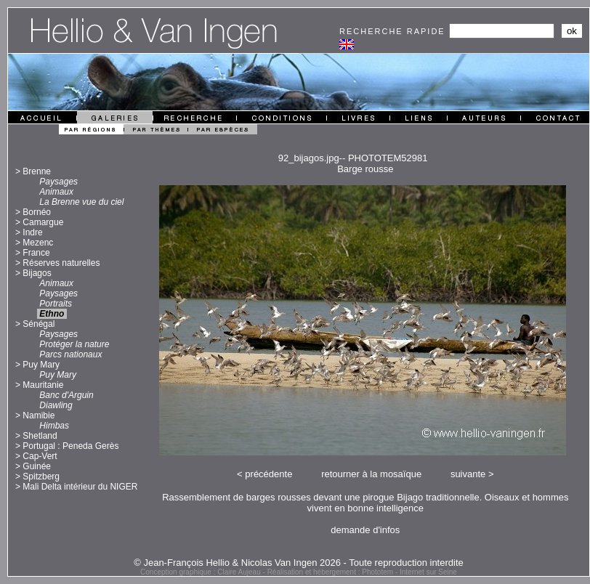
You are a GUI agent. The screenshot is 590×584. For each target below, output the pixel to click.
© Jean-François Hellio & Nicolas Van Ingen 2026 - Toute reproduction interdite (299, 562)
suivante (467, 474)
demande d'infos (365, 529)
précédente (268, 474)
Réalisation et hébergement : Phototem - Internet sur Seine (362, 572)
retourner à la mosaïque (371, 474)
